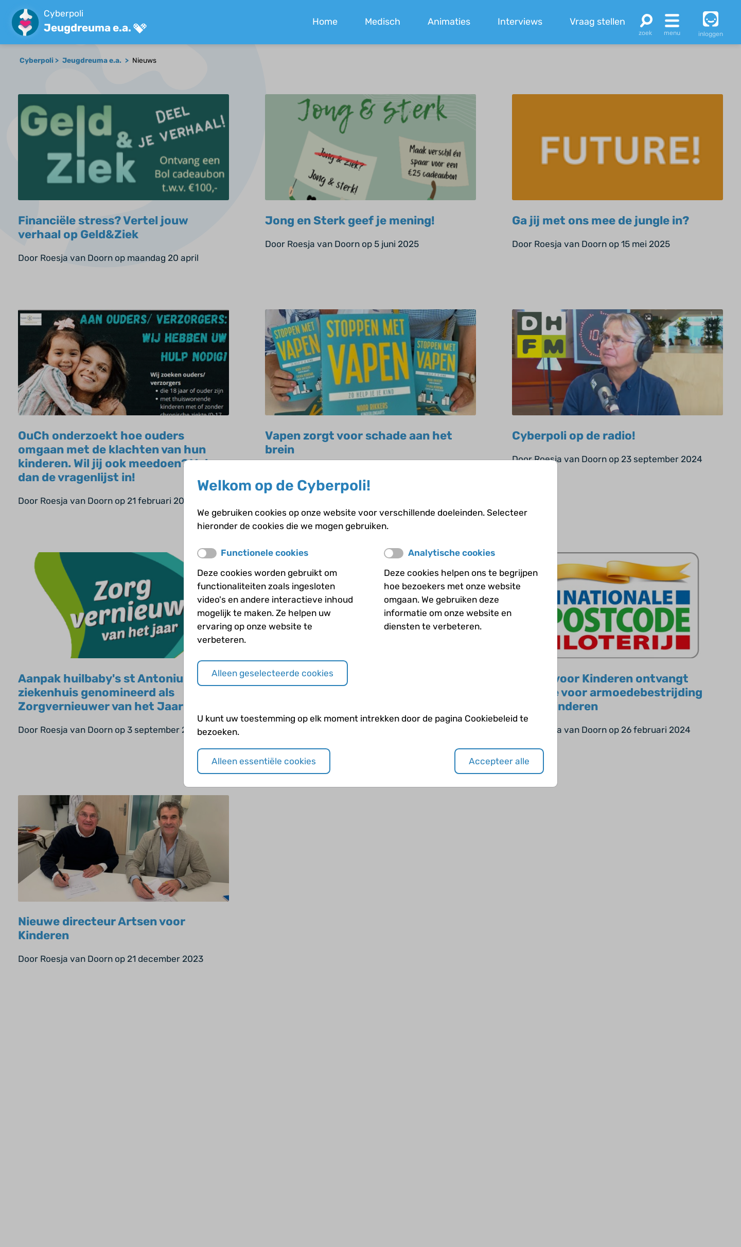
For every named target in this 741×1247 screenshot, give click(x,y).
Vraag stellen (597, 21)
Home (325, 21)
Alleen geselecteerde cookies (272, 673)
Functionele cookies (264, 553)
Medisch (382, 21)
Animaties (449, 21)
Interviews (520, 21)
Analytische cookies (451, 553)
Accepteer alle (499, 761)
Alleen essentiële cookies (263, 761)
